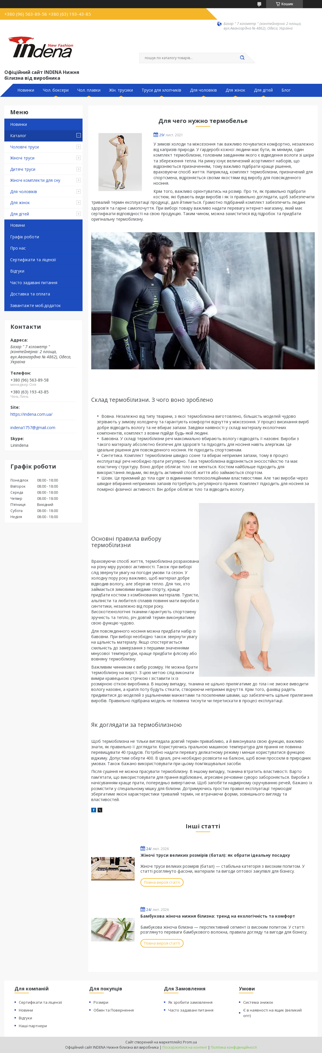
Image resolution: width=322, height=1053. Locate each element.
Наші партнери (33, 1025)
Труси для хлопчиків (161, 90)
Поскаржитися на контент (184, 1047)
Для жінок (235, 90)
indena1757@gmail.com (32, 427)
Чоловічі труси (24, 147)
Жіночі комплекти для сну (35, 180)
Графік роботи (24, 236)
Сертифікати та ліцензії (33, 259)
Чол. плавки (88, 90)
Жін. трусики (121, 90)
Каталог (18, 135)
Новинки (25, 90)
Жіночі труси (22, 158)
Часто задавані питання (33, 282)
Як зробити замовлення (190, 1002)
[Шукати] (242, 58)
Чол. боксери (56, 90)
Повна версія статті (162, 882)
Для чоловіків (203, 90)
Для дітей (263, 90)
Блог (286, 90)
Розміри (101, 1002)
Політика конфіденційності (234, 1047)
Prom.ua (190, 1042)
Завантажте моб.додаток (35, 305)
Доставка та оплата (30, 294)
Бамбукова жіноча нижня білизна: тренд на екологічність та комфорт (217, 916)
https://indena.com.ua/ (31, 414)
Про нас (18, 248)
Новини (17, 225)
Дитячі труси (22, 169)
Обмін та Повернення (114, 1010)
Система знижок (258, 1002)
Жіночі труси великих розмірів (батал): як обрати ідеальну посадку (215, 855)
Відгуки (17, 271)
